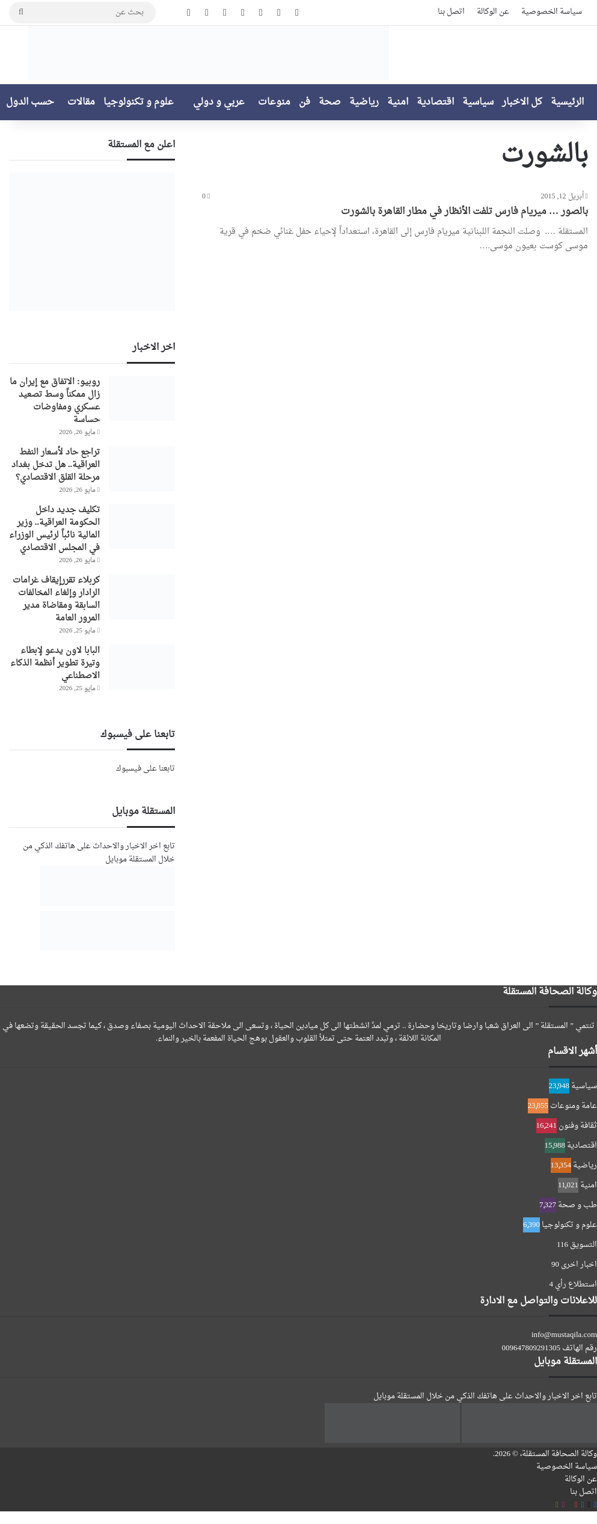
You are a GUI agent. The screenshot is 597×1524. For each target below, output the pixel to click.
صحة (330, 102)
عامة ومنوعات (573, 1105)
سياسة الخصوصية (551, 11)
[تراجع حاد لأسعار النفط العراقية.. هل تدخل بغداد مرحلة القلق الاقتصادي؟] (142, 468)
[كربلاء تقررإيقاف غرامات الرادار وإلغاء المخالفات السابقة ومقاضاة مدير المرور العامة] (142, 596)
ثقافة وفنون (578, 1125)
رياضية (364, 102)
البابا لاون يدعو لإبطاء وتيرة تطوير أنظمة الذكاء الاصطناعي (55, 663)
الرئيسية (567, 102)
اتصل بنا (451, 11)
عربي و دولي (219, 102)
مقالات (81, 102)
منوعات (274, 102)
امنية (397, 102)
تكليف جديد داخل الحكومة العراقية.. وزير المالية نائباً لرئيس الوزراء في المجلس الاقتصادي (54, 529)
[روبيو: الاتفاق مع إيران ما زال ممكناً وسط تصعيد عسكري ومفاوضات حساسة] (142, 398)
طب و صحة (577, 1205)
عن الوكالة (493, 11)
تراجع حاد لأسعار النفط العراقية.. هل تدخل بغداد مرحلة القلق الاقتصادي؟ (55, 465)
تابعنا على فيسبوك (145, 768)
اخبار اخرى (579, 1264)
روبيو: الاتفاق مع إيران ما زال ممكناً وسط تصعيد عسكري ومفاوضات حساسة (55, 401)
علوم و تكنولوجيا (138, 102)
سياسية (478, 102)
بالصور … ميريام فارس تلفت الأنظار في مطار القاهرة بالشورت (464, 212)
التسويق (583, 1244)
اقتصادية (435, 102)
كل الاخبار (522, 102)
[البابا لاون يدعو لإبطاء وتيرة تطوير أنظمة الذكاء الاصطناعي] (142, 667)
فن (304, 102)
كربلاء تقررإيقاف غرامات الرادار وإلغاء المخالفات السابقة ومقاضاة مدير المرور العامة (56, 599)
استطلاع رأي (576, 1284)
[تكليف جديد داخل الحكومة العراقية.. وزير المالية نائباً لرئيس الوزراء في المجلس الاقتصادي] (142, 526)
